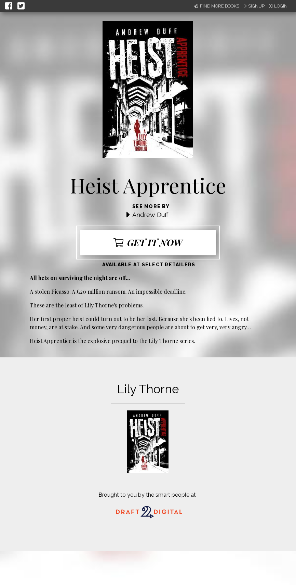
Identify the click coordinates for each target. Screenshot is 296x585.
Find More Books (216, 6)
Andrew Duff (150, 214)
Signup (254, 6)
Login (277, 6)
